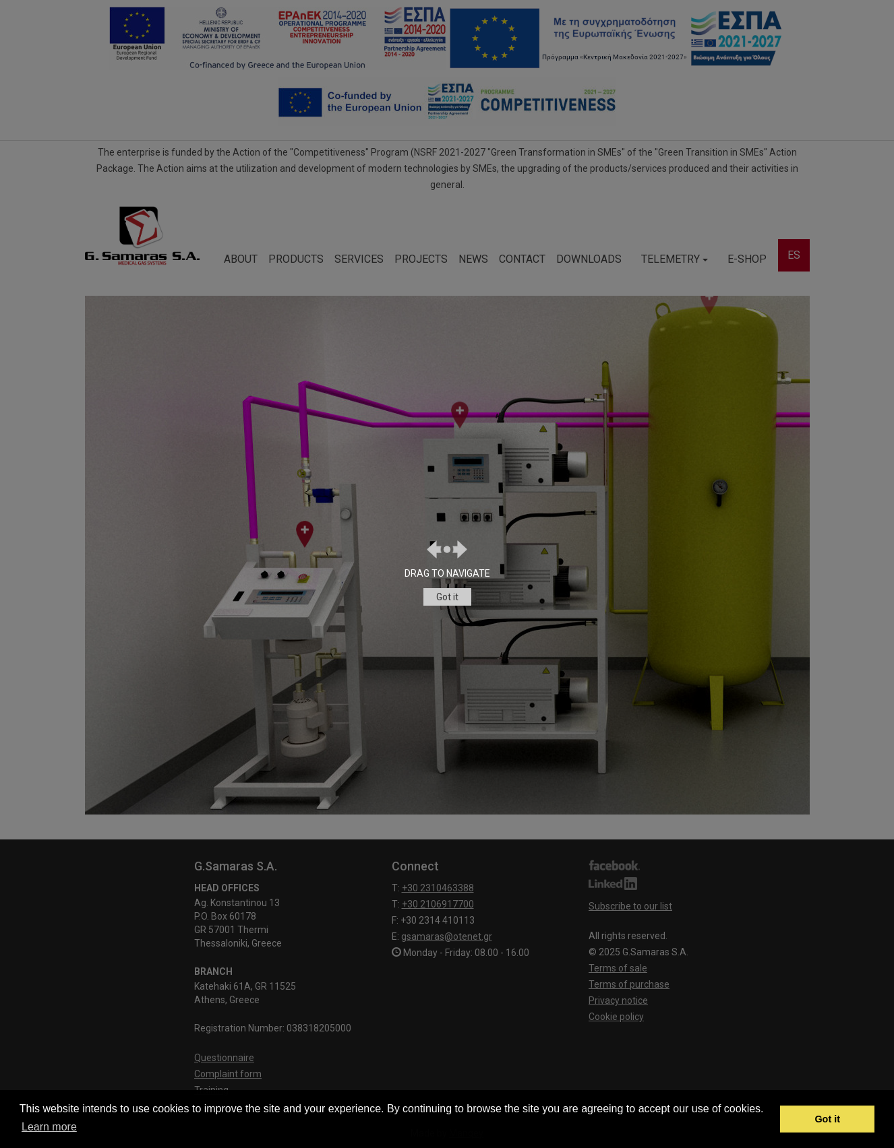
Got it (447, 597)
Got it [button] (827, 1119)
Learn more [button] (49, 1127)
